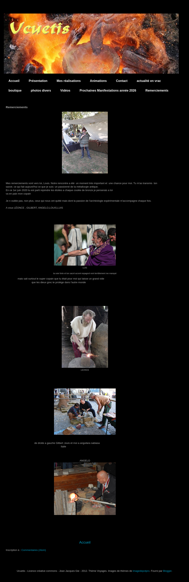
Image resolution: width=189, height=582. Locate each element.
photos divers (41, 90)
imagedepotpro (141, 570)
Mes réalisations (69, 80)
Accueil (13, 80)
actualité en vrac (149, 80)
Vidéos (65, 90)
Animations (98, 80)
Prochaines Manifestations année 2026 (108, 90)
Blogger (167, 570)
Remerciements (156, 90)
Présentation (38, 80)
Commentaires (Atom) (33, 550)
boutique (15, 90)
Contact (121, 80)
